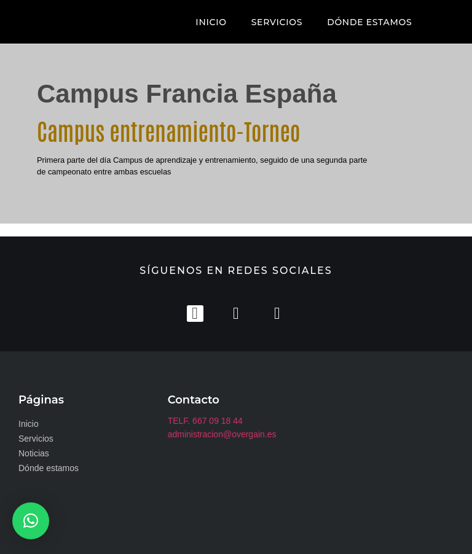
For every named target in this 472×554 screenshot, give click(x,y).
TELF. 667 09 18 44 (205, 420)
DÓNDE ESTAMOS (369, 22)
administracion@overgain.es (222, 434)
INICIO (210, 22)
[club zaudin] (385, 452)
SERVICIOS (276, 22)
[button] (30, 520)
